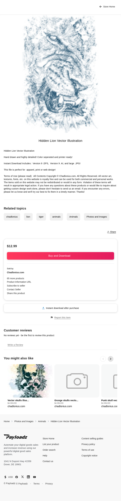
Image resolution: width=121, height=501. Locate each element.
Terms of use (87, 450)
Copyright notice (89, 455)
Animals (73, 216)
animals (56, 216)
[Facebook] (16, 477)
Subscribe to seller (16, 285)
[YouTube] (34, 477)
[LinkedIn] (28, 476)
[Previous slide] (103, 359)
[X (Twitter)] (22, 476)
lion (28, 216)
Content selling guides (92, 438)
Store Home (107, 6)
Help (45, 455)
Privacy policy (88, 444)
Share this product (16, 293)
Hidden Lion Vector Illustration (65, 421)
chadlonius (12, 216)
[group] (30, 386)
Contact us (48, 461)
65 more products (15, 278)
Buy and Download (60, 255)
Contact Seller (14, 289)
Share (111, 232)
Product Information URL (19, 282)
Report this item (60, 317)
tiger (41, 216)
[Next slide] (110, 359)
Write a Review (15, 345)
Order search (49, 450)
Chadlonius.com (15, 272)
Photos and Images (96, 216)
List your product (51, 444)
